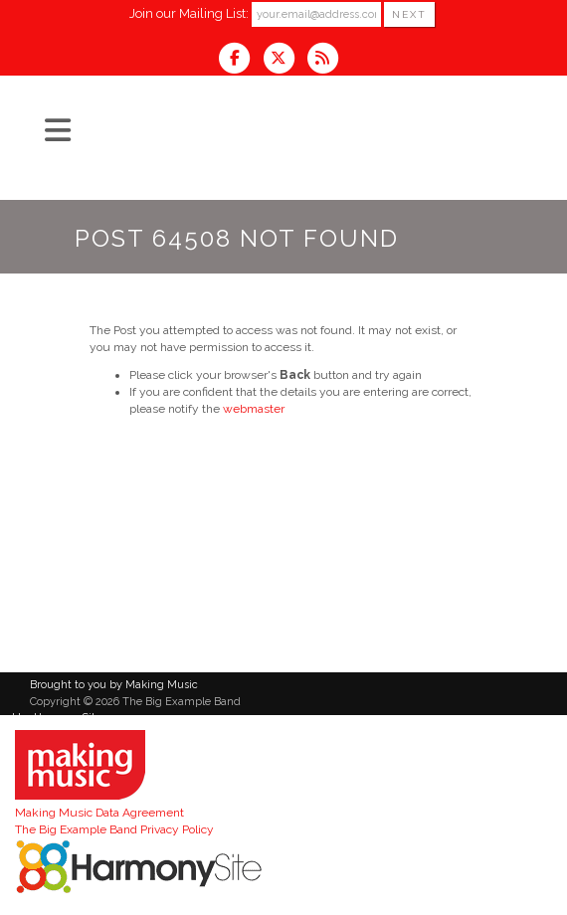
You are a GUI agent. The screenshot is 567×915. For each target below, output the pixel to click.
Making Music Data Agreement (99, 813)
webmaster (253, 409)
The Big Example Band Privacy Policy (114, 829)
